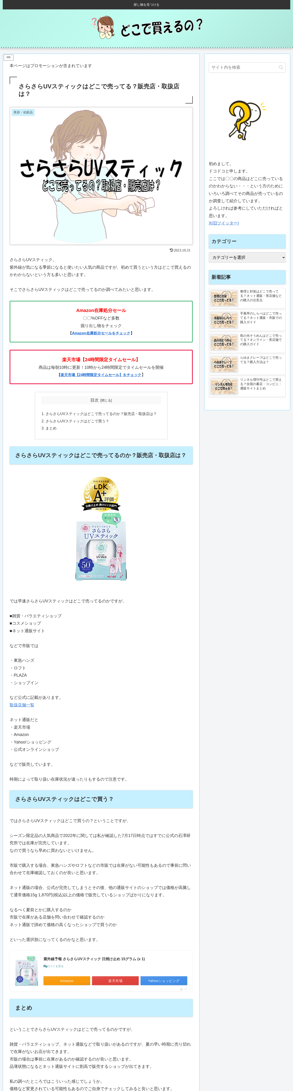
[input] (247, 67)
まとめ (51, 429)
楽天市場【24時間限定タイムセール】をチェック (100, 375)
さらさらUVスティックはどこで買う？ (77, 422)
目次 (94, 400)
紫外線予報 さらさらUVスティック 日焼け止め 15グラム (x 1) (94, 960)
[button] (281, 67)
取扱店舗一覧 (22, 706)
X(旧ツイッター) (224, 223)
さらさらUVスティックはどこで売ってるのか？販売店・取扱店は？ (101, 414)
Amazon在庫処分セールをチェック (101, 333)
